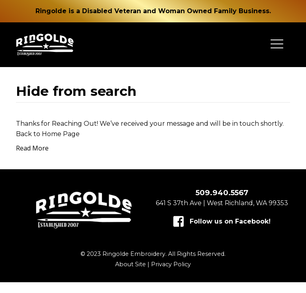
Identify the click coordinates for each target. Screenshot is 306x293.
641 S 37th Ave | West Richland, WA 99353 (222, 214)
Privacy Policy (171, 275)
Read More (32, 158)
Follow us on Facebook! (230, 232)
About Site (130, 275)
